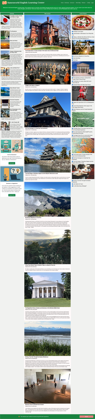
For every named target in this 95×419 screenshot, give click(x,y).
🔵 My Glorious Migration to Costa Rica (80, 56)
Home (62, 2)
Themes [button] (83, 2)
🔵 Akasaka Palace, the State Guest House (81, 84)
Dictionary (67, 2)
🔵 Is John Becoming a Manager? (79, 186)
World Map (78, 2)
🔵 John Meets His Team (77, 184)
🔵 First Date (75, 60)
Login (92, 2)
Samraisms (11, 163)
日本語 (88, 2)
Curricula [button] (72, 2)
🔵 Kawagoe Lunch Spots (77, 31)
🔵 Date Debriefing (76, 58)
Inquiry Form (12, 195)
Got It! (86, 416)
